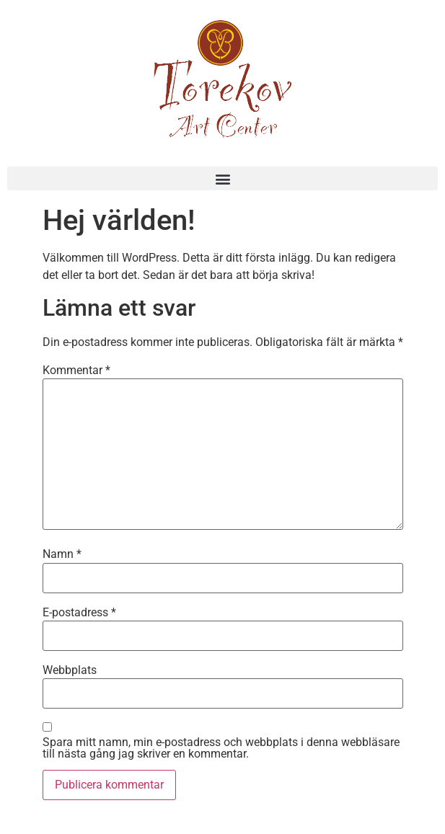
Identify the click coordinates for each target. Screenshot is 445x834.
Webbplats (70, 670)
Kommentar (76, 370)
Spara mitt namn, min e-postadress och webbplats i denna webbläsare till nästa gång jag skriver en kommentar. (221, 748)
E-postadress (79, 612)
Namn (62, 554)
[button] (222, 178)
